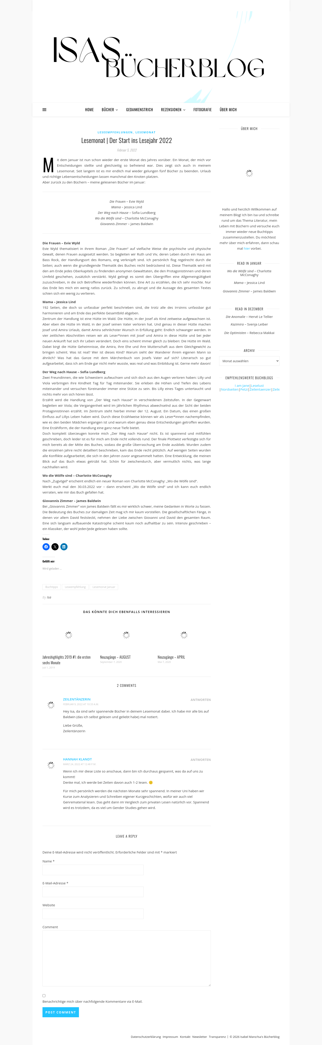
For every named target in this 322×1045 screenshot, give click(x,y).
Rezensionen (171, 109)
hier (247, 248)
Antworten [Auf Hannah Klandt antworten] (201, 760)
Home (89, 109)
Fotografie (203, 109)
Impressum (170, 1037)
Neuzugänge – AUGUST (115, 657)
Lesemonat (146, 132)
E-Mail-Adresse (55, 883)
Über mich (228, 109)
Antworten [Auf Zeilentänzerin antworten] (201, 700)
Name (48, 861)
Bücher (108, 109)
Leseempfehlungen (115, 132)
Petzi (244, 389)
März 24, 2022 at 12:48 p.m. (79, 764)
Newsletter (199, 1037)
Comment (50, 927)
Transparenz (217, 1037)
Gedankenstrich (139, 109)
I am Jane (242, 385)
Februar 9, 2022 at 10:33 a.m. (81, 704)
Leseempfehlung (75, 587)
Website (48, 905)
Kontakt (185, 1037)
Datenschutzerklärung (146, 1037)
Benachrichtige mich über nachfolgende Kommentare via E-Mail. (92, 1001)
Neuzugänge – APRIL (171, 657)
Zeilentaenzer (260, 389)
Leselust (257, 385)
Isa (49, 597)
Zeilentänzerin (77, 699)
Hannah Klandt (77, 759)
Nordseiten (229, 389)
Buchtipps (51, 587)
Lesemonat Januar (104, 587)
